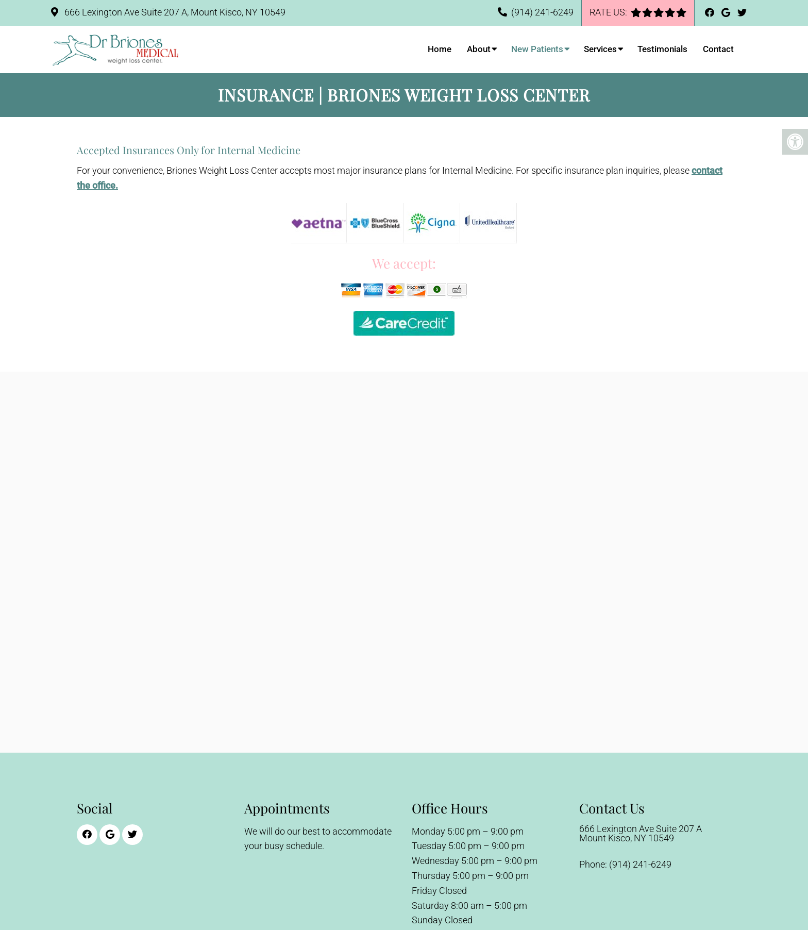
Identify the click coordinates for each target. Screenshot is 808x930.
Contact (718, 49)
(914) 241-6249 (542, 12)
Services (600, 49)
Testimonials (662, 49)
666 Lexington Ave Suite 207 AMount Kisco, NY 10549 (640, 833)
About (479, 49)
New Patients (537, 49)
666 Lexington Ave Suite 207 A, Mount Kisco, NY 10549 (173, 12)
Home (439, 49)
